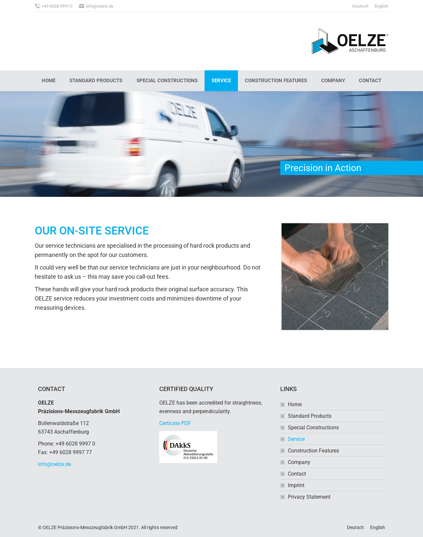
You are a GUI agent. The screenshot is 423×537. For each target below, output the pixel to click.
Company (299, 462)
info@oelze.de (54, 464)
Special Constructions (313, 427)
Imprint (296, 485)
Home (295, 404)
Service (296, 439)
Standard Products (309, 416)
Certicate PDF (175, 423)
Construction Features (313, 451)
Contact (297, 474)
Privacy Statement (309, 497)
